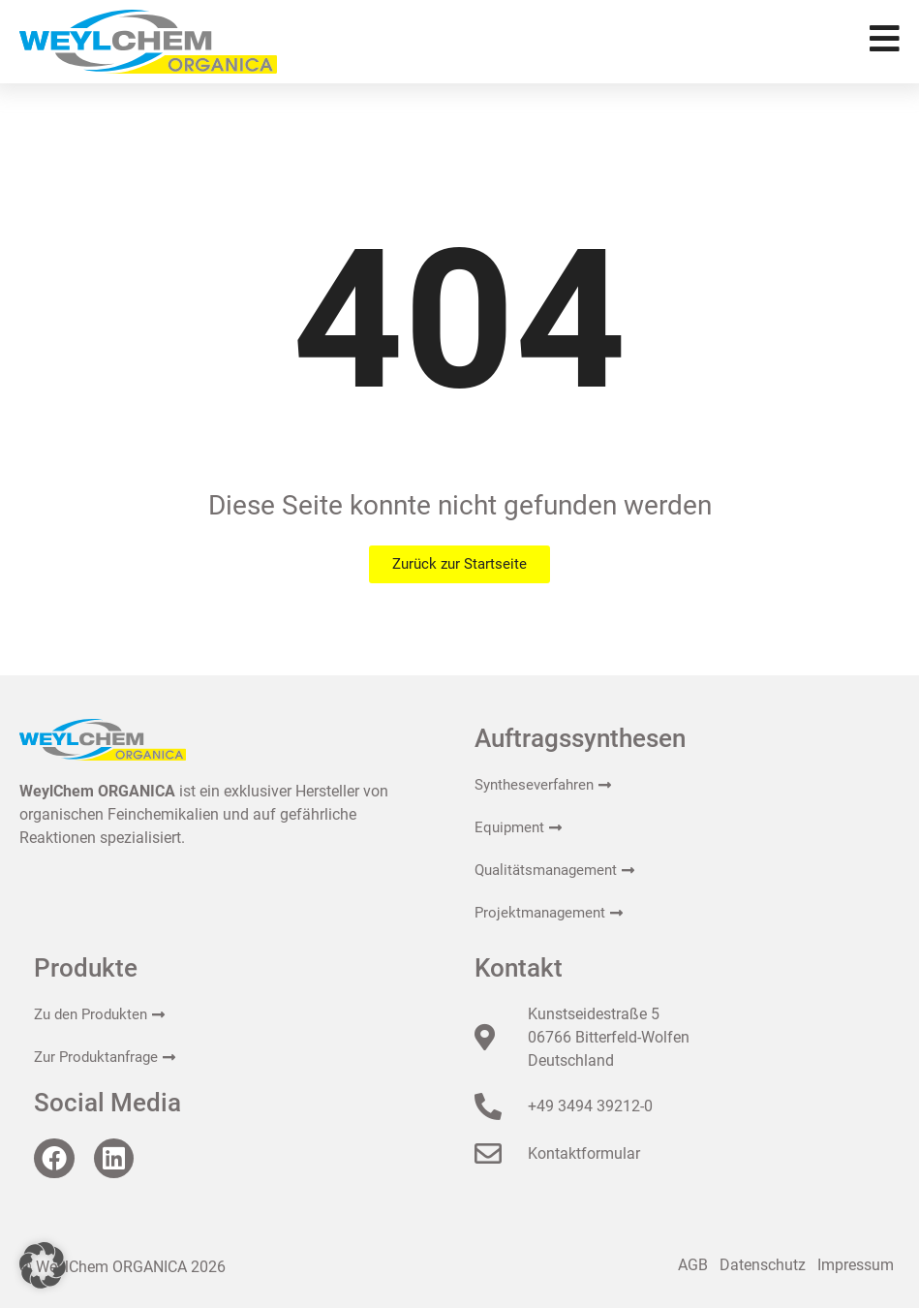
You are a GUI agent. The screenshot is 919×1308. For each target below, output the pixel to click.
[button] (42, 1265)
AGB (693, 1265)
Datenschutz (763, 1265)
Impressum (855, 1265)
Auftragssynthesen (580, 738)
